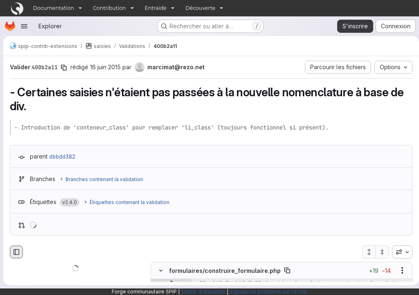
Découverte (200, 8)
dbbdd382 (62, 156)
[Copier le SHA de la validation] (64, 68)
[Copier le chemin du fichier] (287, 270)
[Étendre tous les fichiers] (365, 252)
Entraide (156, 8)
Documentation (53, 8)
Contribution (109, 8)
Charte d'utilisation (203, 291)
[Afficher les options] (399, 270)
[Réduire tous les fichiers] (378, 252)
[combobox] (399, 252)
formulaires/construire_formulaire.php (225, 270)
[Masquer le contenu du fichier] (161, 270)
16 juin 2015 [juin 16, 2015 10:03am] (105, 67)
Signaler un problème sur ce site (268, 291)
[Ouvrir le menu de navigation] (24, 26)
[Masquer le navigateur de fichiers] (16, 252)
